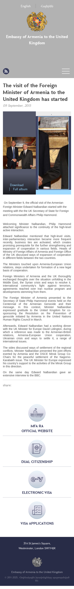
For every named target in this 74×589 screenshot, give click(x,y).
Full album (20, 189)
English (26, 6)
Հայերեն (47, 6)
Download (16, 185)
